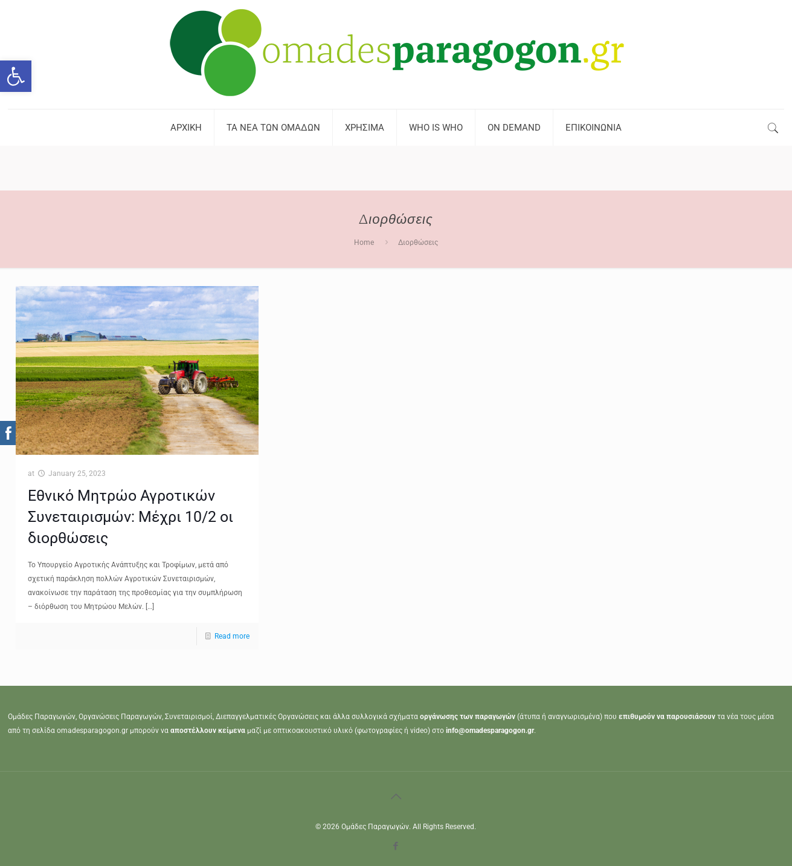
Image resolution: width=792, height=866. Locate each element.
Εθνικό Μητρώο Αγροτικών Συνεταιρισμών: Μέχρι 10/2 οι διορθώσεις (130, 517)
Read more (232, 636)
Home (364, 242)
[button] (15, 76)
